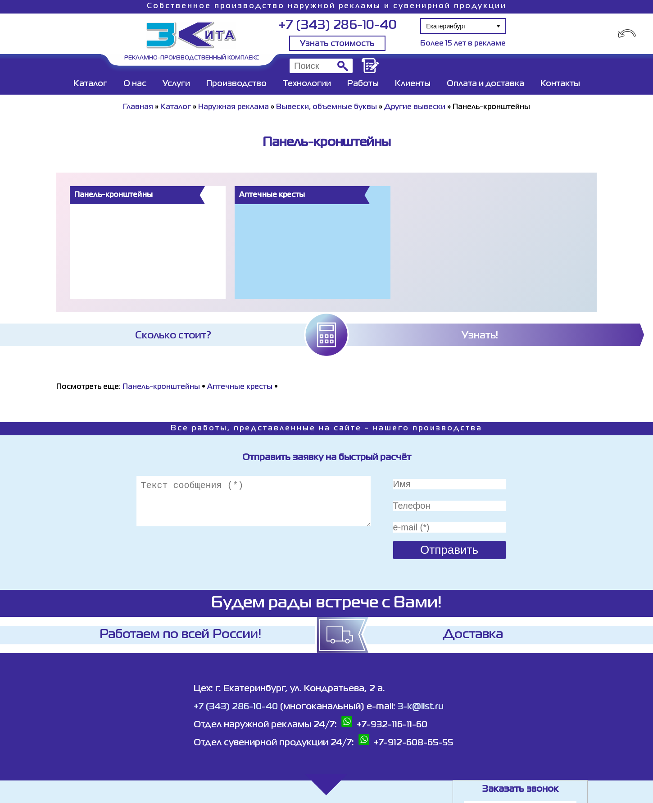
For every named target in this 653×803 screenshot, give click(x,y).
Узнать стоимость (337, 43)
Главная (138, 107)
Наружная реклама (233, 107)
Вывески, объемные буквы (326, 107)
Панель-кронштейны (161, 387)
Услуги (176, 83)
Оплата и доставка (485, 83)
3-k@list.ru (421, 707)
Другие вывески (414, 107)
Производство (236, 83)
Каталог (90, 83)
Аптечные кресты (239, 387)
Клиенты (413, 83)
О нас (134, 83)
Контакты (560, 83)
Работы (363, 83)
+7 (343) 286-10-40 (337, 25)
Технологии (307, 83)
